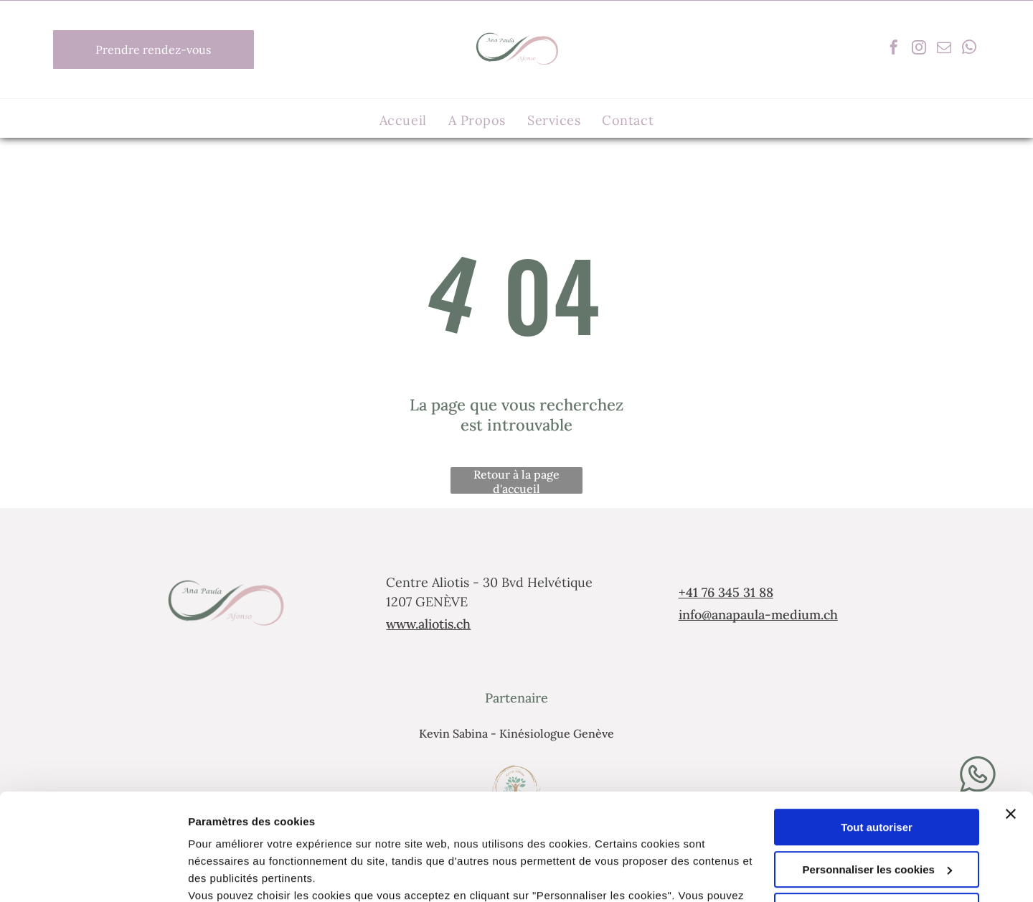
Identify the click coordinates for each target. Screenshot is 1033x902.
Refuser (877, 815)
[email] (944, 49)
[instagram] (919, 49)
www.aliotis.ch (428, 624)
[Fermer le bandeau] (1011, 718)
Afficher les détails (236, 874)
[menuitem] (403, 120)
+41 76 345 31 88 (726, 592)
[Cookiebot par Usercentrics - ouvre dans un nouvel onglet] (93, 874)
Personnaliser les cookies (877, 773)
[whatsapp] (969, 49)
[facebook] (894, 49)
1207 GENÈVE (427, 601)
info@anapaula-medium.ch (758, 614)
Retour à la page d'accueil (516, 480)
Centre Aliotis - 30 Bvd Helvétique (489, 582)
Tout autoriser (876, 731)
